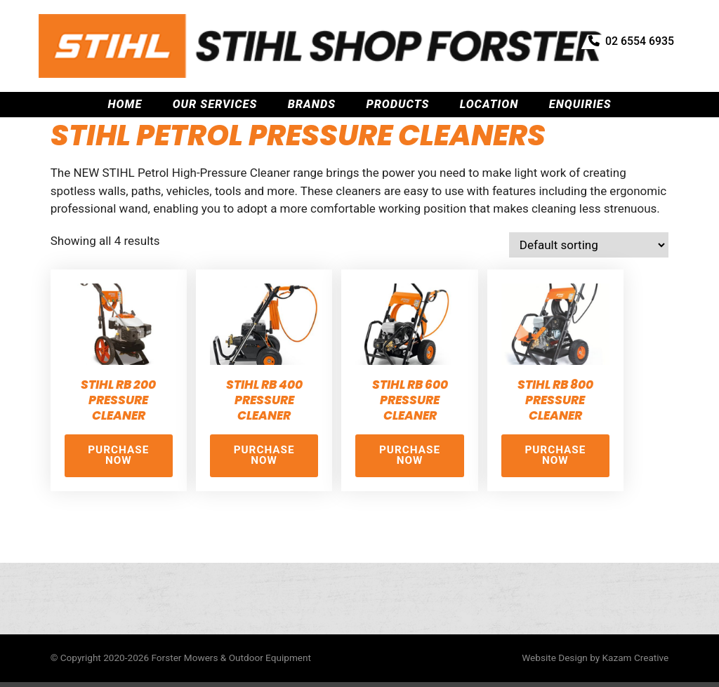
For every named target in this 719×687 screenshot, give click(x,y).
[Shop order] (588, 245)
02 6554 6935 (627, 40)
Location (489, 69)
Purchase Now (118, 455)
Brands (312, 69)
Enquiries (580, 69)
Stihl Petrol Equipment (180, 100)
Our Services (215, 69)
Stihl (102, 100)
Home (124, 69)
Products (397, 69)
